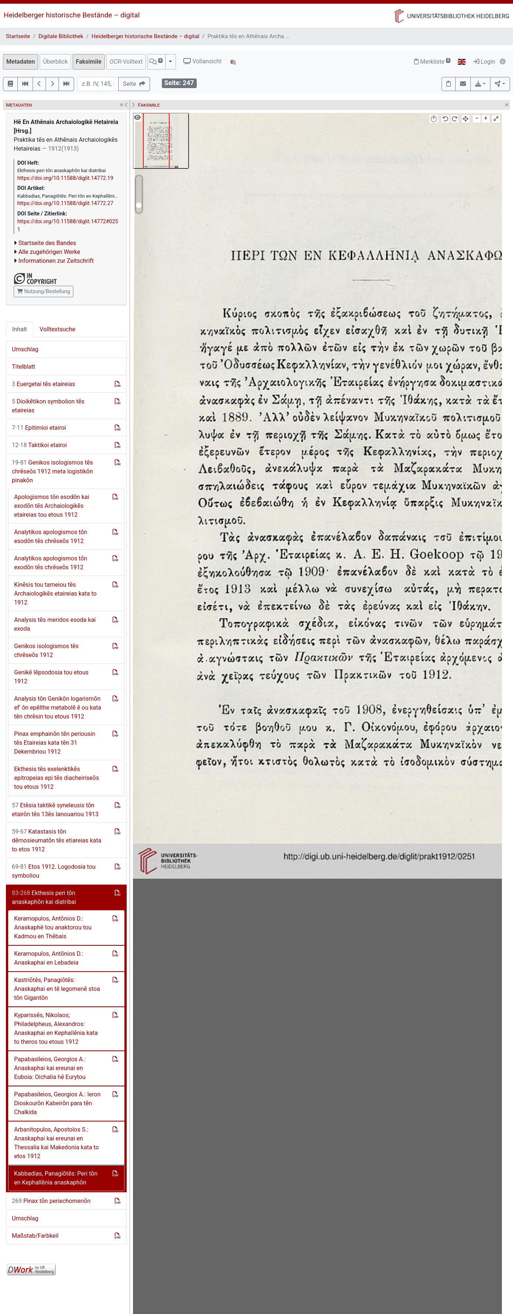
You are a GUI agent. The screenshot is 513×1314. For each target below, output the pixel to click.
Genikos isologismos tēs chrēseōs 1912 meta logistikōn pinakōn (52, 471)
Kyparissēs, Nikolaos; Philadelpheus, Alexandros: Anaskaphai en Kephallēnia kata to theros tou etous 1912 (56, 1028)
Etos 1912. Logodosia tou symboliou (54, 871)
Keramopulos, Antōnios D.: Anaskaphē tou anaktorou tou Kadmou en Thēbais (52, 927)
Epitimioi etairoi (39, 427)
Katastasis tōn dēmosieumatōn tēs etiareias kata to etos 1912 (56, 840)
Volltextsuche (57, 329)
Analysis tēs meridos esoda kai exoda (55, 624)
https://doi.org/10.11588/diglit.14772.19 (65, 178)
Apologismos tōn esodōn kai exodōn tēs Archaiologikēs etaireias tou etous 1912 (51, 505)
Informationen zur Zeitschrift (56, 260)
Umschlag (25, 349)
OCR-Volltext (126, 61)
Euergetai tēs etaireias (43, 384)
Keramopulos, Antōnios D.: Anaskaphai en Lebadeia (48, 958)
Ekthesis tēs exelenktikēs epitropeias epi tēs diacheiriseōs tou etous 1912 (56, 777)
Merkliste (432, 61)
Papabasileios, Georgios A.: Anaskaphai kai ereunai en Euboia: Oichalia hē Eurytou (50, 1068)
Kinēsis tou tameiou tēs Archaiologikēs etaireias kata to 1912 (55, 593)
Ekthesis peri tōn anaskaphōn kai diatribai (44, 897)
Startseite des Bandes (47, 243)
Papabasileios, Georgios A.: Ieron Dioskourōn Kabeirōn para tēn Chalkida (57, 1103)
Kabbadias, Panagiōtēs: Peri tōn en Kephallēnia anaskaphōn (55, 1178)
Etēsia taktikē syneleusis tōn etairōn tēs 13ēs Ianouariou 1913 (55, 810)
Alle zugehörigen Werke (49, 251)
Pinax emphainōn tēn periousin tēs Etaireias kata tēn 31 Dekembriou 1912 (54, 742)
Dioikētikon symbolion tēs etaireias (48, 406)
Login (484, 61)
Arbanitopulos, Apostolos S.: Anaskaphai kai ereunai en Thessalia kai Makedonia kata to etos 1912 (56, 1143)
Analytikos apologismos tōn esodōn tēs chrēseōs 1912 (50, 536)
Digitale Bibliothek (61, 36)
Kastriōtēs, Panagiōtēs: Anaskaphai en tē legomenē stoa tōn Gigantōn (57, 988)
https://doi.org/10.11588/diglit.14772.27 (65, 203)
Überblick (55, 61)
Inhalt (19, 329)
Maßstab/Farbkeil (35, 1235)
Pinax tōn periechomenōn (51, 1200)
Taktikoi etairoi (39, 445)
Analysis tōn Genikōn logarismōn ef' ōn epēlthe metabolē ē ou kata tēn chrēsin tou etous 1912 (57, 707)
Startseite (18, 36)
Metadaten (20, 61)
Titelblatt (23, 366)
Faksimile (88, 61)
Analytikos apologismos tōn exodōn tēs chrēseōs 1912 (50, 563)
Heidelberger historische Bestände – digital (72, 15)
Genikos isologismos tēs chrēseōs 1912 (46, 650)
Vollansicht (202, 61)
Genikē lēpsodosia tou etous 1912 (51, 677)
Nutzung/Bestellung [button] (43, 291)
